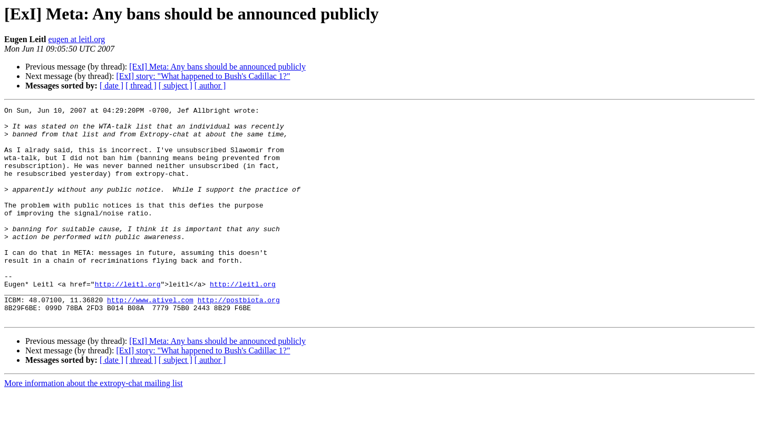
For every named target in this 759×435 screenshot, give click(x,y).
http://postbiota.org (239, 339)
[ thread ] (141, 85)
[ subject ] (175, 85)
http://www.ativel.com (150, 339)
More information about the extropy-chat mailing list (93, 425)
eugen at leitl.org (76, 39)
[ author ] (210, 85)
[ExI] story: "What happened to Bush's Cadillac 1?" (203, 76)
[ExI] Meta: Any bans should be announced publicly (217, 66)
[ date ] (111, 85)
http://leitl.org (128, 320)
